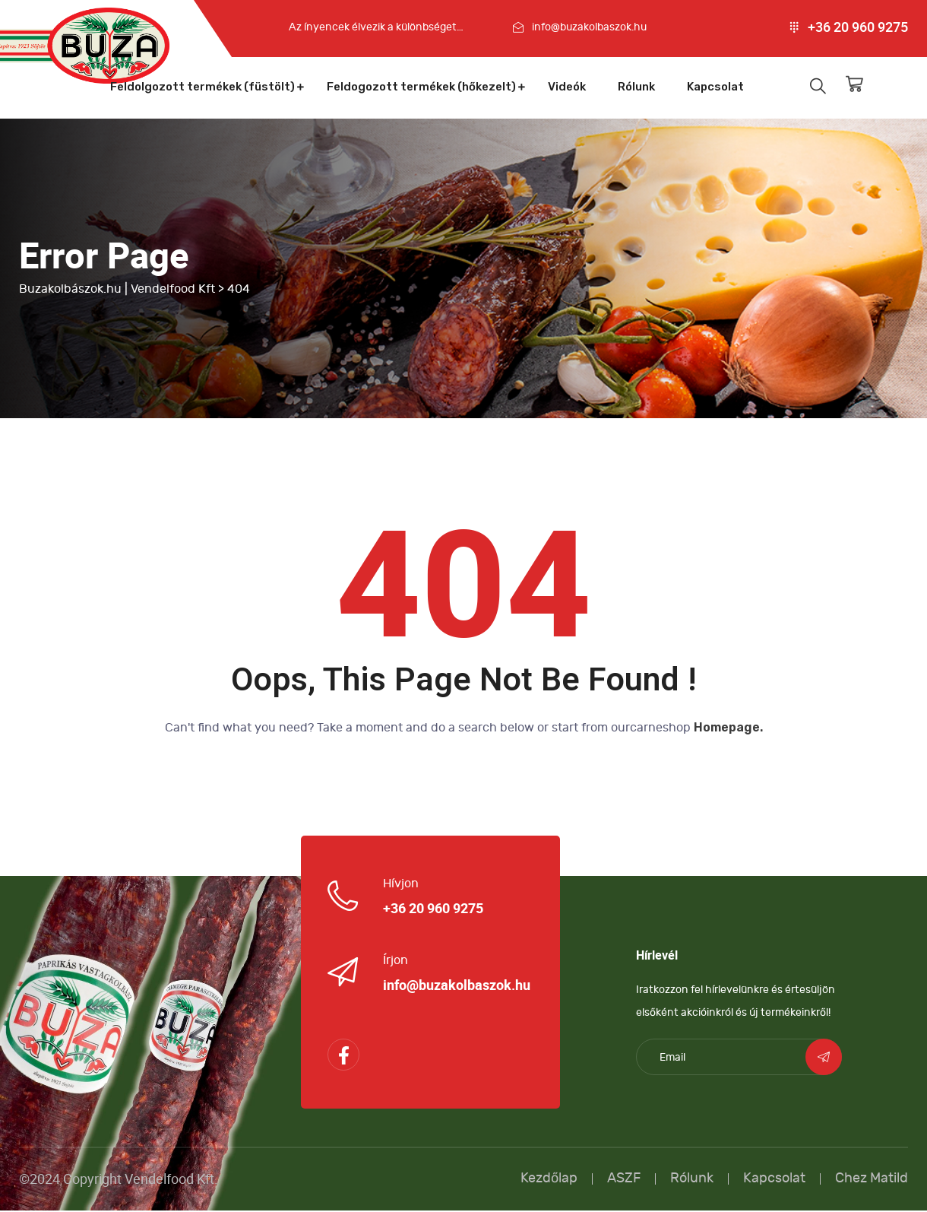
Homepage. (728, 729)
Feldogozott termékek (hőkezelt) (421, 87)
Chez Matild (871, 1180)
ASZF (624, 1180)
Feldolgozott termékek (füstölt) (202, 87)
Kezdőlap (548, 1180)
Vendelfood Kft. (171, 1180)
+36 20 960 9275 (858, 27)
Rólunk (636, 87)
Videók (567, 87)
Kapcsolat (715, 87)
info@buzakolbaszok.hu (589, 27)
